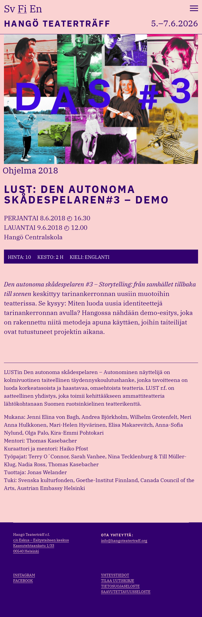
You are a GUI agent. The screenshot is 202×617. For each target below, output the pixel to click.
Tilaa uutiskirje (117, 580)
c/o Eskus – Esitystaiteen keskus (41, 540)
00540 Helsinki (26, 551)
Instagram (24, 575)
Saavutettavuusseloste (125, 591)
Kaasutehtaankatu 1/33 (33, 545)
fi (22, 8)
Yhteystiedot (115, 575)
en (35, 8)
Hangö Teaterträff (57, 23)
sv (9, 8)
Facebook (23, 580)
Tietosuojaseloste (120, 586)
